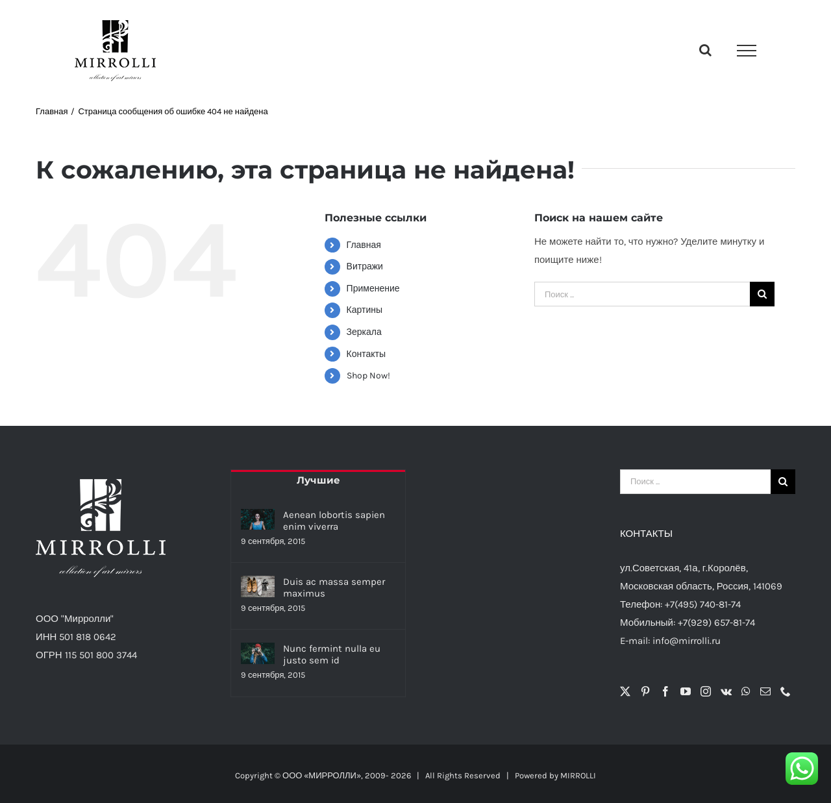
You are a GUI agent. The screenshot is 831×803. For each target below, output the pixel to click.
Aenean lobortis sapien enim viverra (334, 520)
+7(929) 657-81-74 (716, 622)
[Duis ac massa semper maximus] (258, 586)
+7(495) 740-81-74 (703, 604)
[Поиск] (762, 294)
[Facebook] (665, 691)
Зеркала (364, 332)
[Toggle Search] (705, 49)
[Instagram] (706, 691)
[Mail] (765, 691)
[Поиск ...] (642, 294)
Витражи (365, 266)
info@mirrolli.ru (686, 641)
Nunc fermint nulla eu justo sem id (331, 654)
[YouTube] (685, 691)
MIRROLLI (578, 775)
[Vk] (726, 691)
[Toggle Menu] (746, 50)
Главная (364, 245)
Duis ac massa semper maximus (334, 587)
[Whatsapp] (745, 691)
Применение (373, 288)
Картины (364, 309)
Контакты (366, 354)
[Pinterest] (645, 691)
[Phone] (785, 691)
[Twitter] (625, 691)
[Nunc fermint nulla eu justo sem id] (258, 653)
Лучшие (318, 480)
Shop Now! (368, 375)
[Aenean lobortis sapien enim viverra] (258, 519)
